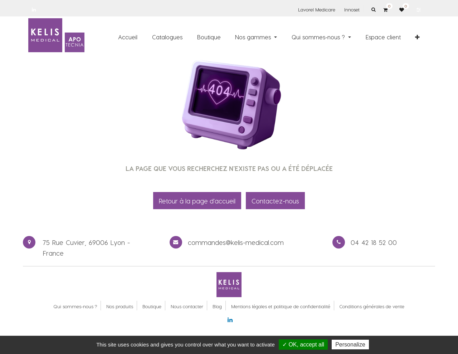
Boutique (151, 306)
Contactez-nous (275, 201)
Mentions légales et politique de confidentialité (280, 306)
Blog (217, 306)
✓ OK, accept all (303, 344)
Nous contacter (187, 306)
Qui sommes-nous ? (75, 306)
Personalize (350, 344)
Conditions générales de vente (372, 306)
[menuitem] (128, 37)
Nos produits (119, 306)
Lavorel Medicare (316, 9)
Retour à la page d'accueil (197, 201)
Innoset (352, 9)
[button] (417, 37)
